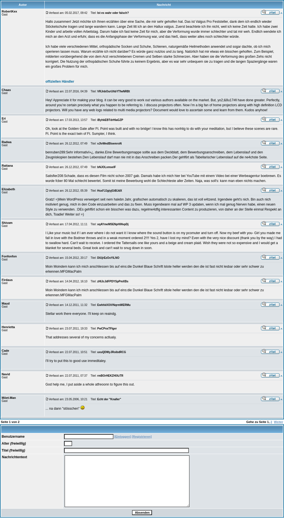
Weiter (278, 422)
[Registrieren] (142, 436)
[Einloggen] (122, 436)
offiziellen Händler (59, 81)
